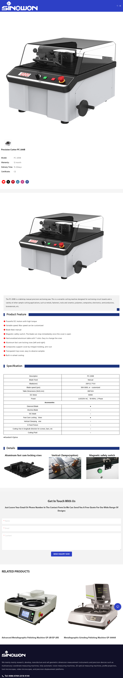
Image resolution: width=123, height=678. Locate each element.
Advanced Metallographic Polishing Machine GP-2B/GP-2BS (30, 638)
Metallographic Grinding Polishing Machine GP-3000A (90, 638)
